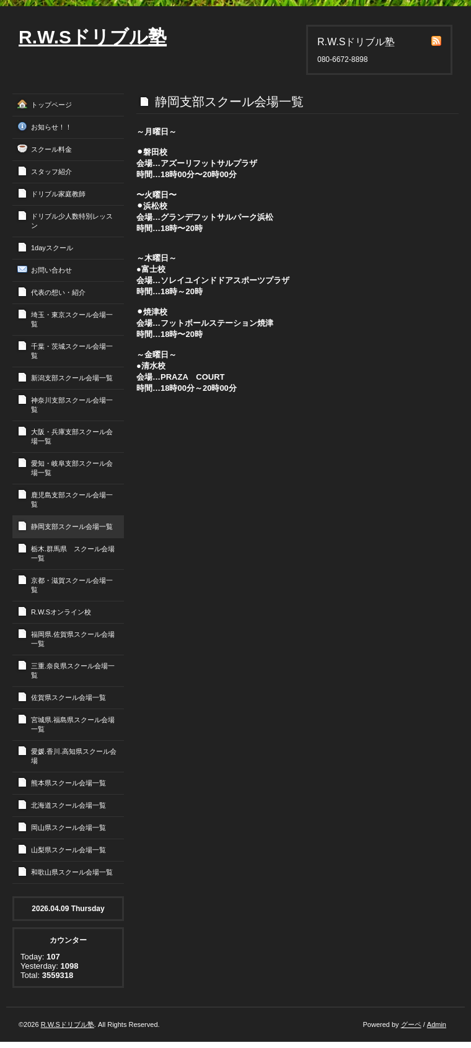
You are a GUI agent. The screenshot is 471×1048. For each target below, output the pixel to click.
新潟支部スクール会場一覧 (72, 378)
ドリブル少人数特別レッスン (72, 220)
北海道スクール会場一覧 (68, 805)
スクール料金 (51, 149)
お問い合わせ (51, 270)
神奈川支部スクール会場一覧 (72, 404)
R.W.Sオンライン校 (61, 612)
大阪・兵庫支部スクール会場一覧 (72, 436)
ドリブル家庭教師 (58, 194)
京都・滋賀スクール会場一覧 (72, 585)
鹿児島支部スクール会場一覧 (72, 499)
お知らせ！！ (51, 127)
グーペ (411, 1024)
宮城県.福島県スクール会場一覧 (73, 724)
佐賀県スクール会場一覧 (68, 697)
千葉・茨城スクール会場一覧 (72, 351)
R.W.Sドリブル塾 (93, 37)
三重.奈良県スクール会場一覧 (73, 670)
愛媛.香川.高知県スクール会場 (74, 756)
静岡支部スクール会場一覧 (72, 526)
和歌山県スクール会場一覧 (72, 872)
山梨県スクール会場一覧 (68, 850)
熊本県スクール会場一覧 (68, 783)
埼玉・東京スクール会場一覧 (72, 319)
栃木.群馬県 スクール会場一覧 (73, 553)
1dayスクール (52, 247)
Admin (436, 1024)
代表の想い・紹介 (58, 292)
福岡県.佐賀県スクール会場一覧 (73, 639)
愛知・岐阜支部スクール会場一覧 (72, 468)
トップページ (51, 104)
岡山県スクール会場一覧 (68, 827)
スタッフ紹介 (51, 171)
